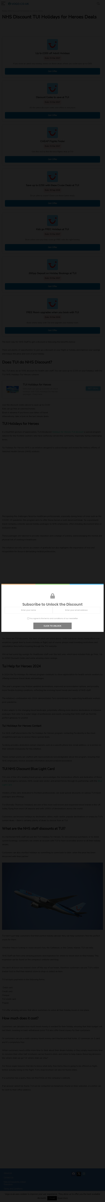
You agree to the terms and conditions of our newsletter (52, 618)
